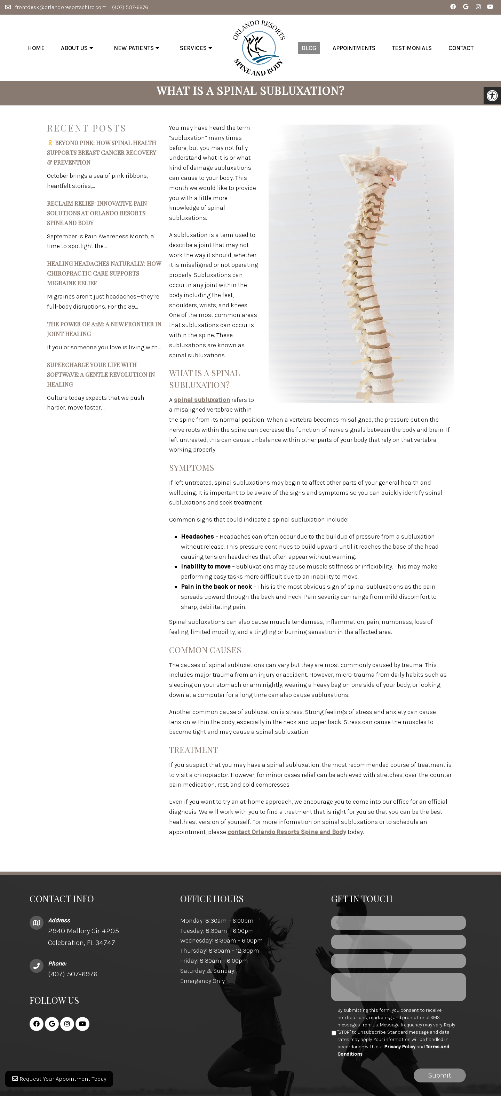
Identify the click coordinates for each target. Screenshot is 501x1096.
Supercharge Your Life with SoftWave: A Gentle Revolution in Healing (101, 379)
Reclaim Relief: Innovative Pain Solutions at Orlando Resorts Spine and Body (97, 217)
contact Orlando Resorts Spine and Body (287, 837)
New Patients (134, 48)
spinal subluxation (202, 404)
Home (36, 48)
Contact (461, 48)
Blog (309, 48)
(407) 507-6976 (130, 7)
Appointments (354, 48)
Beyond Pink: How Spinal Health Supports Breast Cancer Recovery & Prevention (101, 157)
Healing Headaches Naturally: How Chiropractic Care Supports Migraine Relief (104, 278)
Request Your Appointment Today (61, 1082)
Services (193, 48)
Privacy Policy (399, 1052)
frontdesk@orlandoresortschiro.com (61, 7)
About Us (74, 48)
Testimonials (412, 48)
